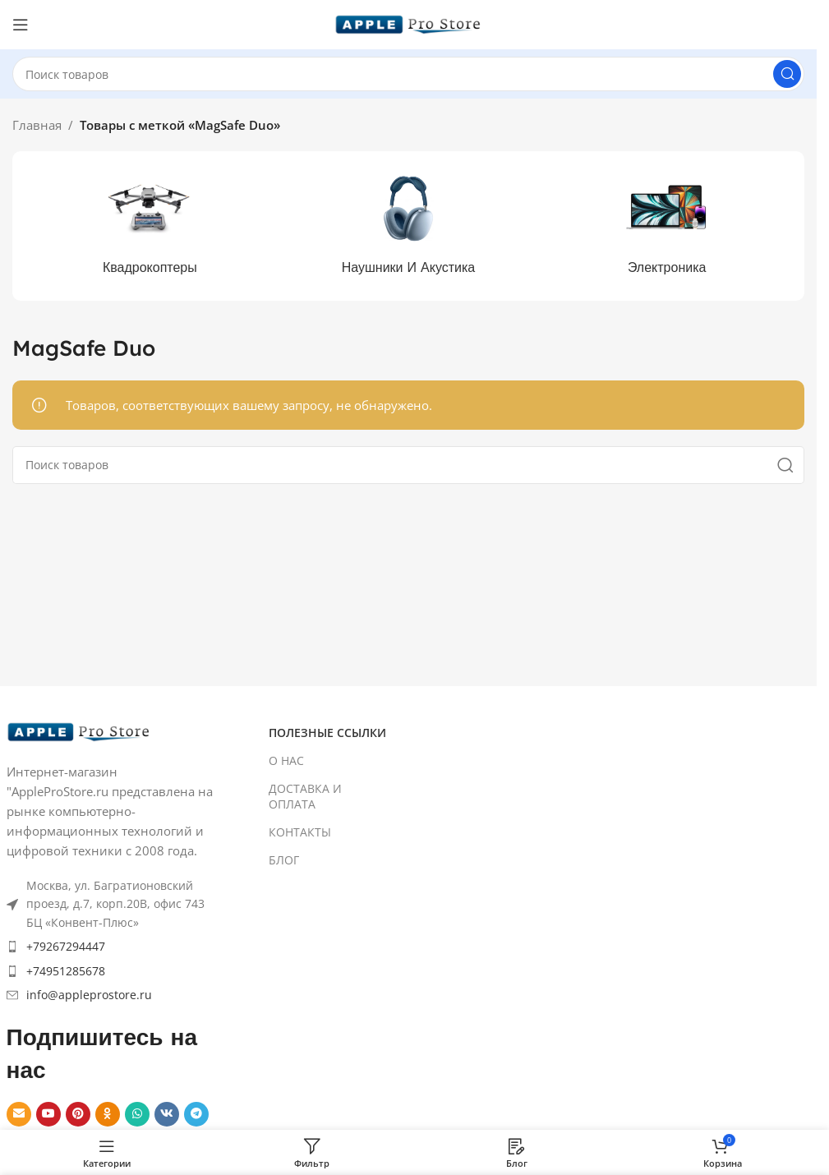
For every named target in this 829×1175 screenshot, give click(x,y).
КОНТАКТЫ (300, 832)
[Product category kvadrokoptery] (150, 226)
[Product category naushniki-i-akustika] (409, 226)
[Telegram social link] (196, 1114)
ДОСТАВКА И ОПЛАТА (305, 796)
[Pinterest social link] (78, 1114)
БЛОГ (284, 860)
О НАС (286, 760)
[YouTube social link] (48, 1114)
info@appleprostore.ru (89, 994)
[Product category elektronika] (667, 226)
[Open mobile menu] (20, 24)
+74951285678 (65, 971)
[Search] (408, 74)
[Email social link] (19, 1114)
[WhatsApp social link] (137, 1114)
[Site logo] (408, 23)
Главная (37, 125)
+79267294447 (65, 946)
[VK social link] (166, 1114)
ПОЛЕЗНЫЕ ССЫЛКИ (327, 732)
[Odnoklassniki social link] (107, 1114)
